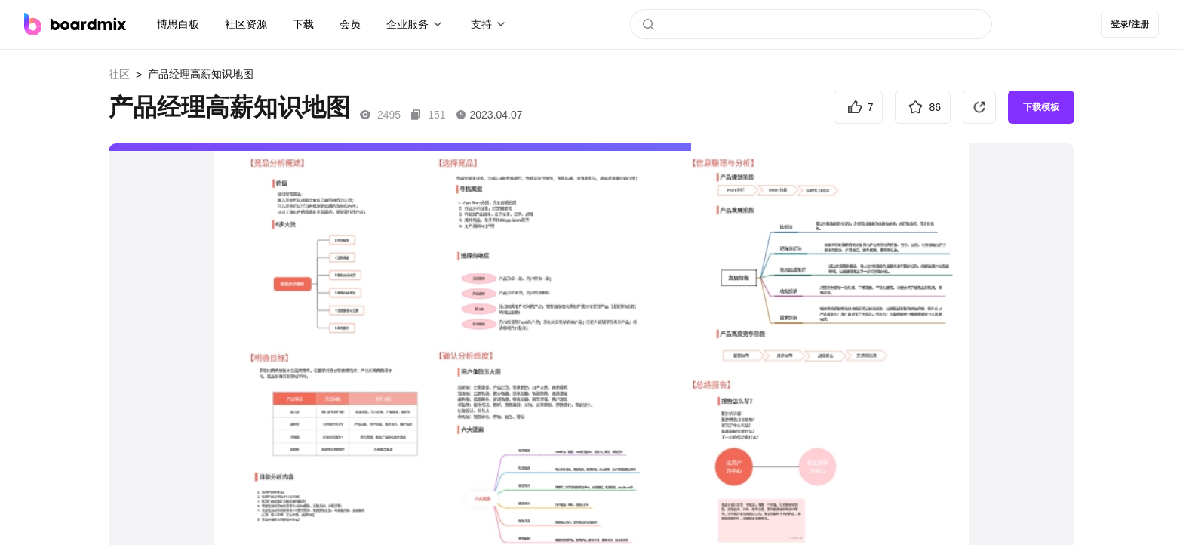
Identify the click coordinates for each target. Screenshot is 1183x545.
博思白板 (178, 24)
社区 (119, 74)
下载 (303, 24)
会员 (350, 24)
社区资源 (246, 24)
